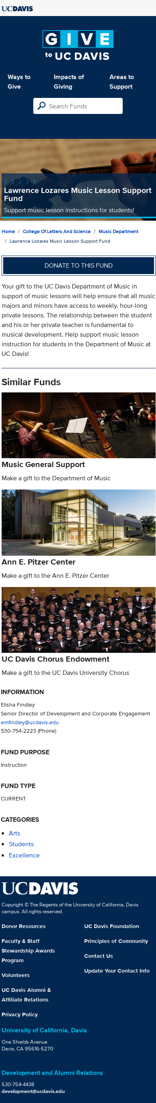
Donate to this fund (79, 265)
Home (8, 231)
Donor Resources (24, 926)
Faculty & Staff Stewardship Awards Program (28, 950)
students (21, 844)
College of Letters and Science (57, 231)
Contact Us (98, 956)
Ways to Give (19, 81)
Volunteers (16, 975)
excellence (24, 855)
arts (14, 833)
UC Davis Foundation (111, 926)
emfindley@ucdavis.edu (30, 722)
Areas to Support (121, 81)
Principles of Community (116, 941)
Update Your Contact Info (117, 971)
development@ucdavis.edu (33, 1091)
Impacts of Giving (69, 81)
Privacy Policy (20, 1014)
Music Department (118, 231)
